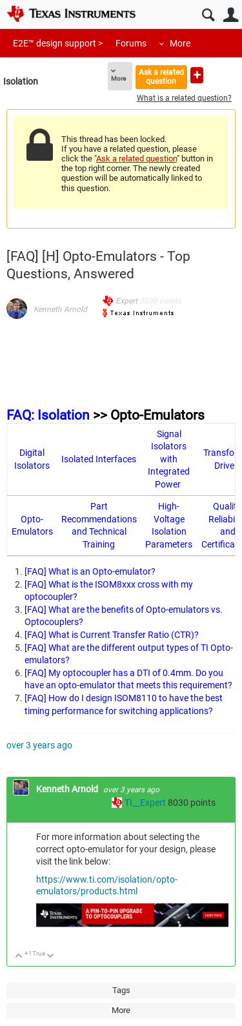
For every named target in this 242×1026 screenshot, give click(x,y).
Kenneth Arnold (60, 309)
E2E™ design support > (58, 43)
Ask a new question (196, 75)
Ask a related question (161, 76)
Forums (131, 43)
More (180, 43)
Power (168, 484)
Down (50, 956)
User (230, 15)
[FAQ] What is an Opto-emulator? (90, 571)
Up (19, 956)
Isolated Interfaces (98, 459)
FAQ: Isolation (48, 415)
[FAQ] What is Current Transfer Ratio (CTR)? (112, 635)
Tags (121, 990)
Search (208, 15)
